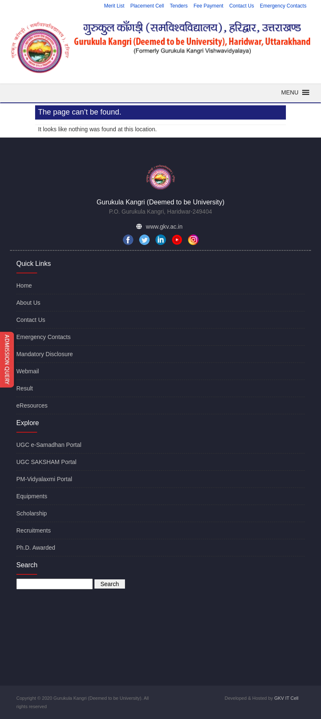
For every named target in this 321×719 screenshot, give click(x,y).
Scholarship (31, 513)
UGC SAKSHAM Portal (46, 462)
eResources (32, 405)
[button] (289, 92)
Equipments (31, 496)
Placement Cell (147, 6)
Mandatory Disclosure (44, 354)
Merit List (114, 6)
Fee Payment (208, 6)
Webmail (27, 371)
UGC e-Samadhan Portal (49, 444)
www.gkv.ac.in (164, 226)
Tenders (179, 6)
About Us (28, 302)
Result (24, 388)
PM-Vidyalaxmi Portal (44, 479)
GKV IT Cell (286, 698)
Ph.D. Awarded (35, 547)
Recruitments (33, 530)
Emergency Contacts (283, 6)
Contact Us (241, 6)
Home (24, 285)
